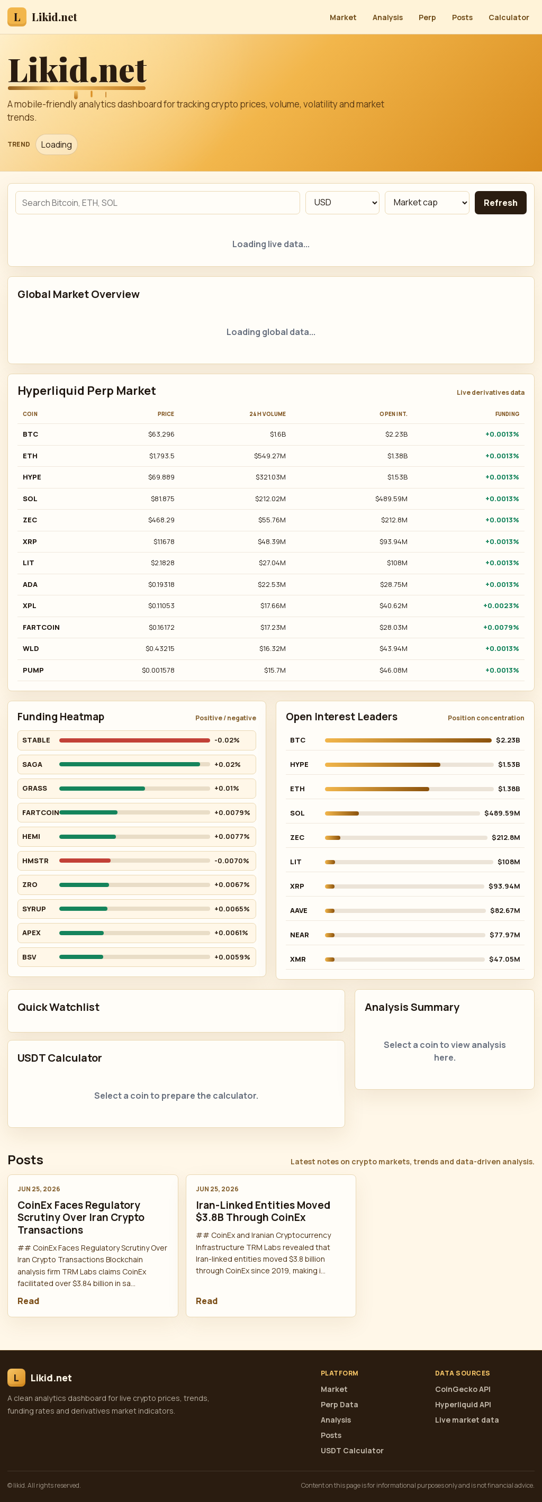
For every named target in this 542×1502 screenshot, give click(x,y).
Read (28, 1301)
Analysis (388, 17)
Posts (462, 17)
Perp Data (339, 1404)
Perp (427, 17)
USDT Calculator (352, 1450)
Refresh (501, 203)
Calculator (509, 17)
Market (343, 17)
